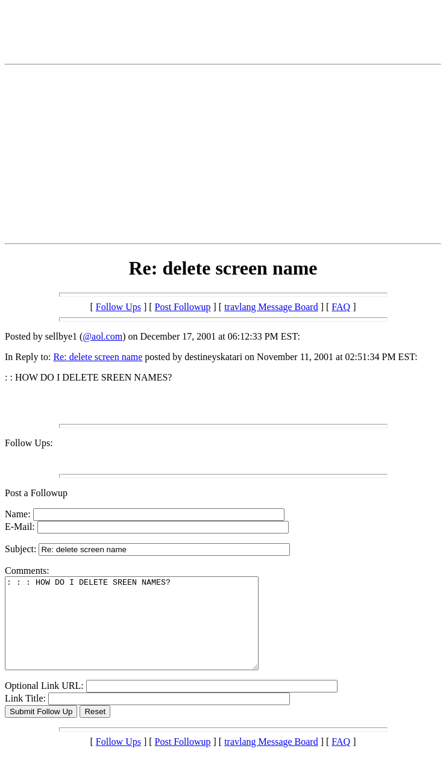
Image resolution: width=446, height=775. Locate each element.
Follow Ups (118, 307)
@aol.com (102, 336)
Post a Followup (36, 493)
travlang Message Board (271, 307)
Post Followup (183, 307)
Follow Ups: (29, 443)
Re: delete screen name (97, 357)
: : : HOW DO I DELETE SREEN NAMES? (147, 632)
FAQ (340, 307)
